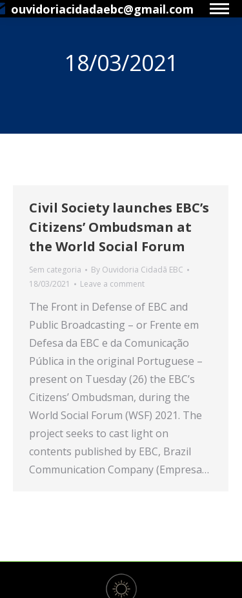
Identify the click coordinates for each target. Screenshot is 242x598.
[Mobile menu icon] (219, 8)
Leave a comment (112, 283)
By (137, 269)
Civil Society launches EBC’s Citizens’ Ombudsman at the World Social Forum (119, 227)
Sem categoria (55, 269)
